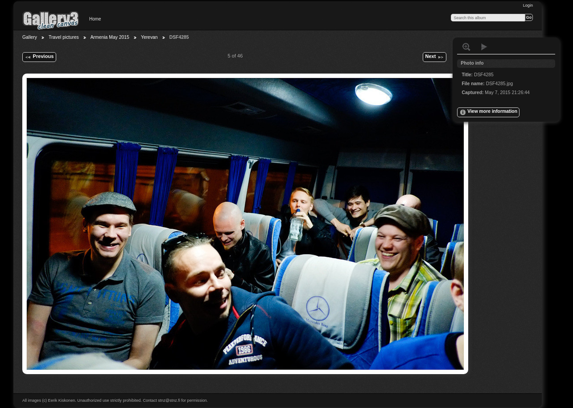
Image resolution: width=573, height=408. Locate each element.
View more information (488, 112)
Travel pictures (64, 37)
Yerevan (149, 37)
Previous (39, 57)
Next (434, 57)
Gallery (29, 37)
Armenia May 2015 (110, 37)
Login (528, 5)
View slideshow (484, 47)
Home (95, 18)
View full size (466, 47)
